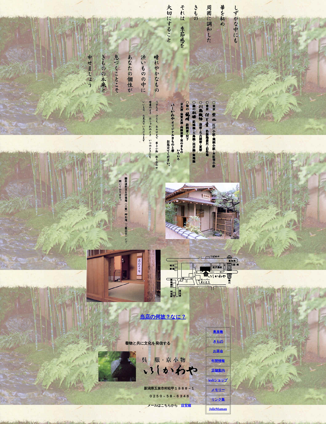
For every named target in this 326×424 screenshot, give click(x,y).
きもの (218, 341)
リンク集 (218, 399)
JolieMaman (218, 409)
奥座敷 (218, 332)
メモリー (218, 390)
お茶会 (218, 351)
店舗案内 (218, 370)
